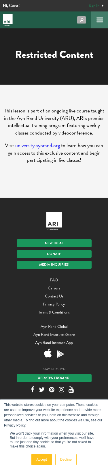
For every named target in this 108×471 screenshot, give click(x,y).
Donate (54, 253)
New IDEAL (54, 243)
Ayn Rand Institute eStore (54, 335)
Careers (54, 288)
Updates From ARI (54, 377)
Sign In (94, 6)
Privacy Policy (54, 304)
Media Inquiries (54, 264)
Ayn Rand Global (54, 327)
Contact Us (54, 296)
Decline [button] (66, 460)
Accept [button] (41, 460)
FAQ (54, 280)
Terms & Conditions (54, 312)
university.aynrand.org (37, 145)
